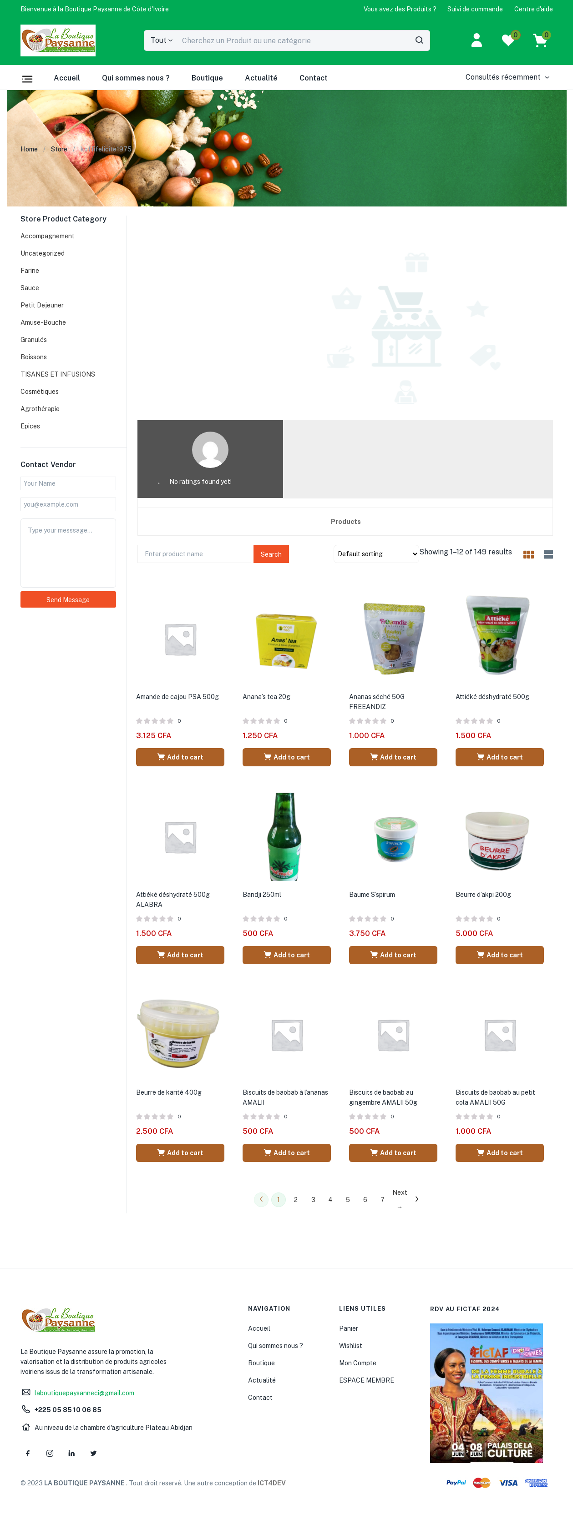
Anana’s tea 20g (266, 696)
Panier (348, 1328)
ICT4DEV (272, 1483)
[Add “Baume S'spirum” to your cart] (393, 955)
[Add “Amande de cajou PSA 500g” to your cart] (180, 757)
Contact (313, 78)
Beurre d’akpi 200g (483, 894)
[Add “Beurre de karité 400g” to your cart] (180, 1153)
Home (29, 149)
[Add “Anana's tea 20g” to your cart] (287, 757)
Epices (30, 426)
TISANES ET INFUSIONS (57, 374)
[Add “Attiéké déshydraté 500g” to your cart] (500, 757)
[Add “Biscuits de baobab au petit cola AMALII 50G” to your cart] (500, 1153)
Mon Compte (357, 1363)
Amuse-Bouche (43, 322)
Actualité (261, 78)
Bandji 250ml (262, 894)
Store (59, 149)
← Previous (261, 1199)
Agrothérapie (40, 408)
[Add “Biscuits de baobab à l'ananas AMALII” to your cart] (287, 1153)
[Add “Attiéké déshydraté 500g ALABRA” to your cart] (180, 955)
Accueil (67, 78)
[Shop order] (376, 554)
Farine (29, 270)
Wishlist (350, 1345)
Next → (399, 1199)
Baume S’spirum (372, 894)
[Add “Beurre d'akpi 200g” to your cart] (500, 955)
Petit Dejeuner (42, 305)
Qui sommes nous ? (136, 78)
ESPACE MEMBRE (366, 1380)
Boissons (33, 357)
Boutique (207, 78)
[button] (94, 9)
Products (346, 521)
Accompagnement (47, 236)
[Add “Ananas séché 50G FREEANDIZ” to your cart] (393, 757)
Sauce (29, 288)
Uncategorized (42, 253)
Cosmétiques (39, 391)
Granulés (33, 339)
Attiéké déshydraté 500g (492, 696)
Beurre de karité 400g (169, 1092)
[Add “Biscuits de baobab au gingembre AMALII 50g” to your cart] (393, 1153)
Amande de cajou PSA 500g (177, 696)
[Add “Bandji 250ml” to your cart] (287, 955)
